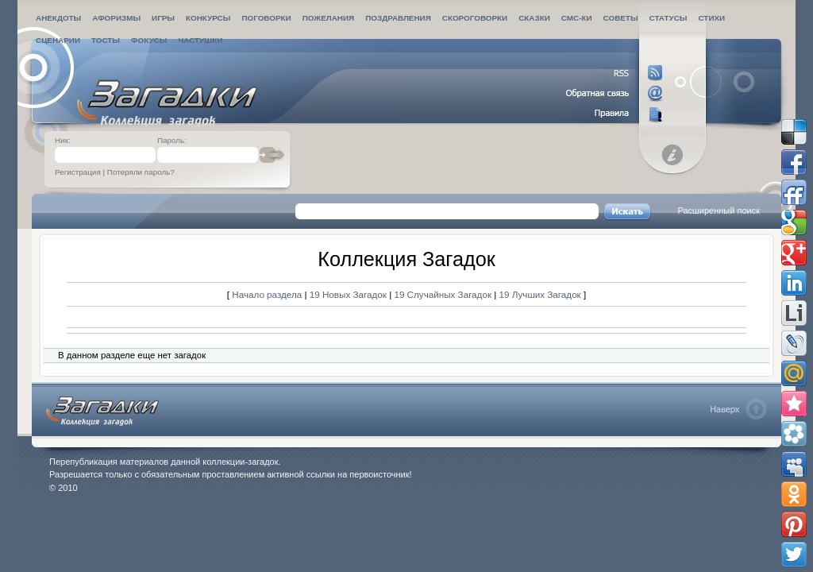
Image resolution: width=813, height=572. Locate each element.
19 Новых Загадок (349, 294)
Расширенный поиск (718, 210)
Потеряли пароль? (141, 172)
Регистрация (78, 172)
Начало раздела (267, 294)
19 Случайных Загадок (444, 294)
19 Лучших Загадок (540, 294)
